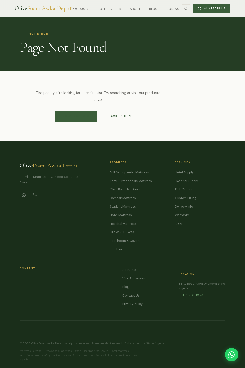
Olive (49, 165)
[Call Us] (35, 195)
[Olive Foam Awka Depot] (43, 8)
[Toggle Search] (186, 8)
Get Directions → (193, 295)
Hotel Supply (184, 172)
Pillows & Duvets (122, 232)
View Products (76, 116)
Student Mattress (123, 206)
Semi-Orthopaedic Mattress (131, 181)
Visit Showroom (133, 278)
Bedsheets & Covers (125, 241)
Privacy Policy (132, 304)
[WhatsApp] (24, 195)
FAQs (179, 224)
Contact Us (130, 295)
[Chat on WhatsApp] (231, 354)
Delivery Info (184, 206)
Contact (173, 9)
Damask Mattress (123, 198)
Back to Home (121, 116)
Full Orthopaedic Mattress (129, 172)
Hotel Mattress (121, 215)
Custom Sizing (185, 198)
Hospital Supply (186, 181)
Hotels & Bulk (109, 9)
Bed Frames (118, 249)
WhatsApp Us (212, 8)
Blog (153, 9)
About (135, 9)
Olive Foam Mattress (125, 189)
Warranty (182, 215)
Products (80, 9)
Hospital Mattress (123, 224)
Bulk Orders (183, 189)
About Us (129, 270)
